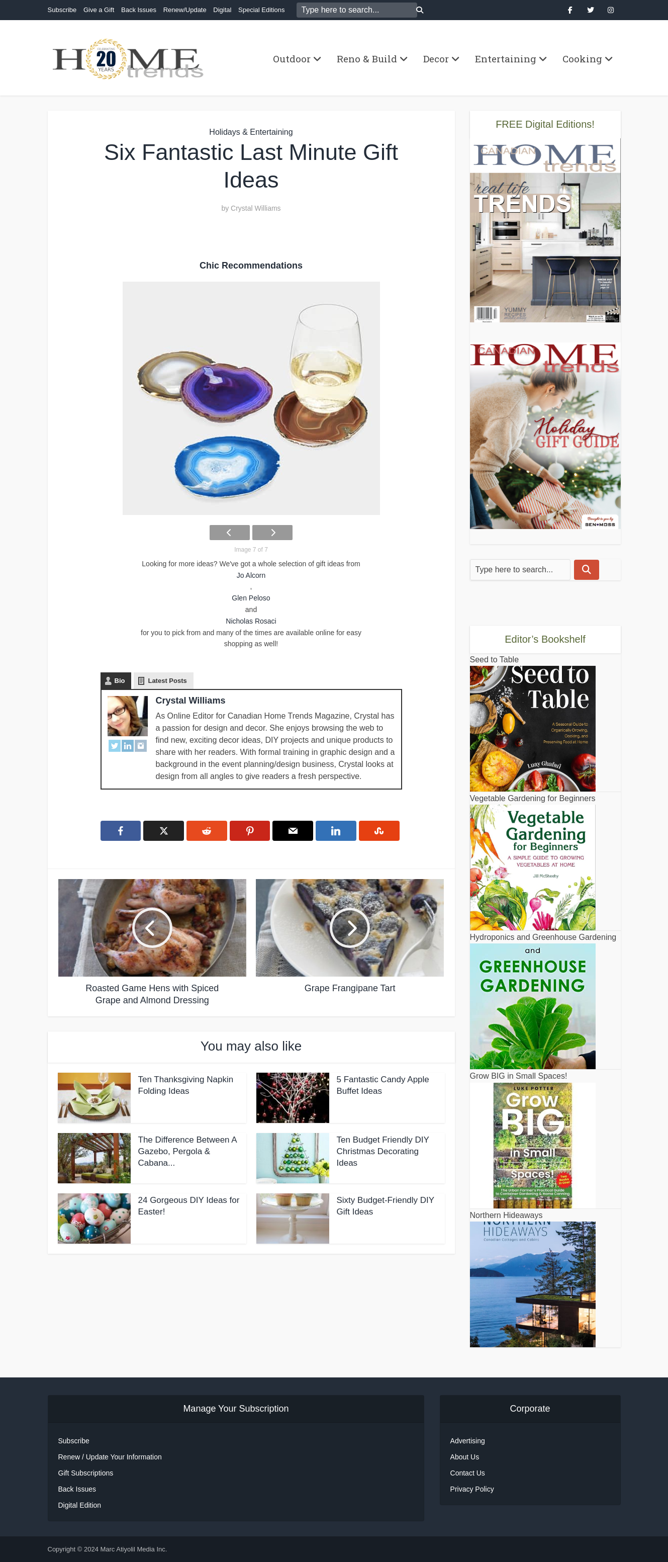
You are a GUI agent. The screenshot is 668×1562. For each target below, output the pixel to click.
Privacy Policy (472, 1489)
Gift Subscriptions (86, 1473)
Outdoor (292, 58)
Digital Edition (80, 1505)
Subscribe (62, 10)
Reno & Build (367, 58)
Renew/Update (185, 10)
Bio (120, 680)
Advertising (467, 1441)
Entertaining (505, 58)
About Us (465, 1457)
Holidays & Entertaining (251, 132)
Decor (436, 58)
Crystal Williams (256, 208)
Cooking (582, 58)
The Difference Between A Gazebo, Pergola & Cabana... (187, 1151)
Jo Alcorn (251, 575)
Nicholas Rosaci (251, 621)
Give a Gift (98, 10)
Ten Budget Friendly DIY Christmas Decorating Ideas (383, 1151)
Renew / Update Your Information (110, 1457)
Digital (222, 10)
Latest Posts (167, 680)
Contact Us (467, 1473)
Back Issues (138, 10)
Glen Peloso (251, 598)
